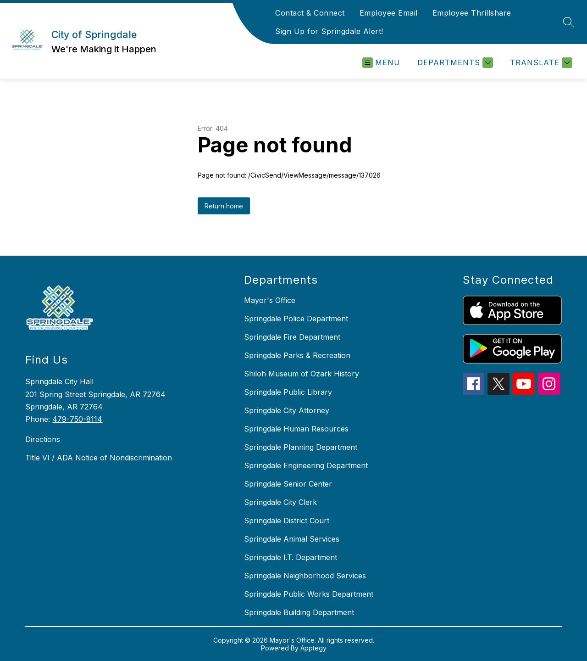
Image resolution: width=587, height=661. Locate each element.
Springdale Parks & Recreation (297, 355)
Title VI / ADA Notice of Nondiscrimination (98, 457)
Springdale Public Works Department (308, 594)
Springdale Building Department (299, 612)
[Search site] (568, 22)
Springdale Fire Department (292, 337)
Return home (224, 206)
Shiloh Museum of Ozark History (301, 373)
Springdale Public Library (288, 392)
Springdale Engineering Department (306, 465)
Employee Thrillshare (471, 12)
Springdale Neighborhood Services (305, 575)
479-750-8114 (77, 419)
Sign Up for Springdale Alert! (329, 31)
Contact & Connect (310, 12)
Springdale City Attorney (286, 410)
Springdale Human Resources (296, 428)
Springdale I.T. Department (290, 557)
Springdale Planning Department (300, 447)
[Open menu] (381, 62)
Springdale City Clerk (280, 502)
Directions (42, 439)
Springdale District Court (286, 520)
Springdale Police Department (296, 318)
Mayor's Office (269, 300)
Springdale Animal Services (291, 538)
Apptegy (313, 648)
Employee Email (389, 12)
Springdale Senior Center (288, 483)
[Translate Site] (540, 62)
